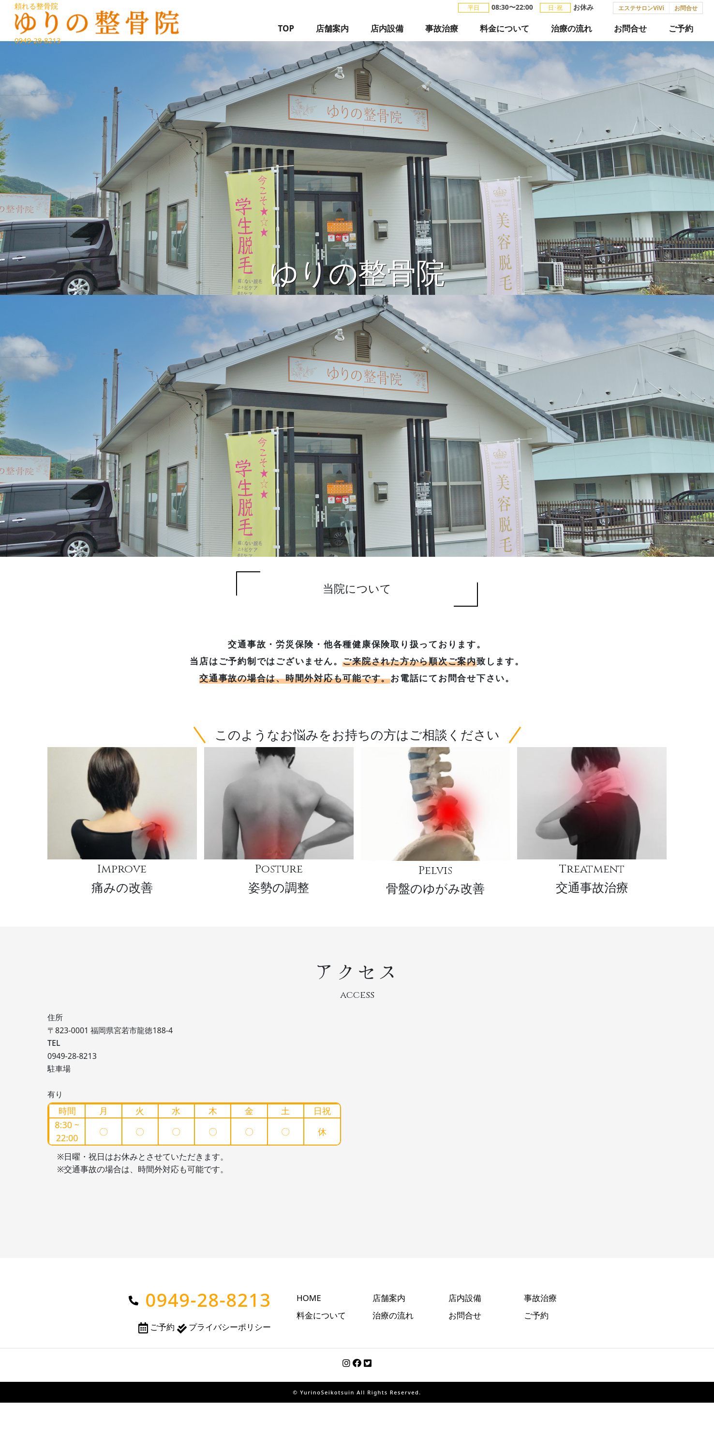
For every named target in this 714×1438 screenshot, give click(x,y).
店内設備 (387, 32)
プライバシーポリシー (224, 1338)
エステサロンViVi (641, 12)
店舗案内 (332, 32)
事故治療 (441, 32)
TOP (286, 32)
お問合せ (686, 12)
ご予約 (681, 32)
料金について (504, 32)
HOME (309, 1309)
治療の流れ (571, 32)
